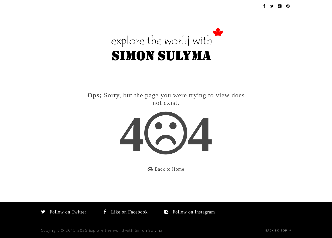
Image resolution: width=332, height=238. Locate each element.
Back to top (278, 230)
